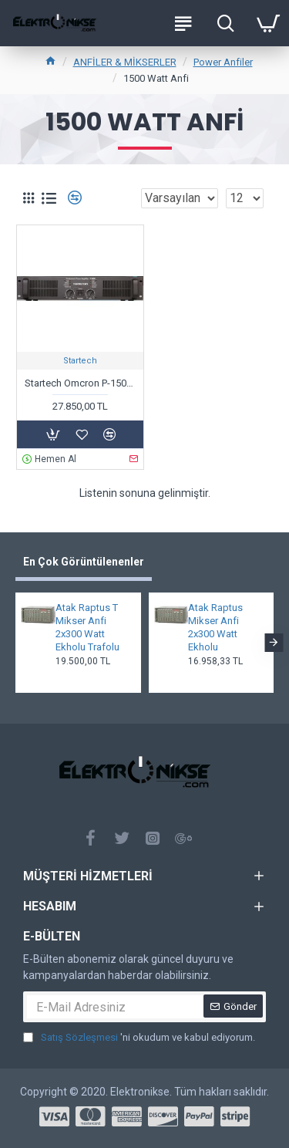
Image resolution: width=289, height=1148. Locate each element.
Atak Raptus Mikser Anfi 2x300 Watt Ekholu (215, 627)
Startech (80, 361)
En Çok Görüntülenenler (83, 561)
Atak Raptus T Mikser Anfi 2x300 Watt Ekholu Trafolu (87, 627)
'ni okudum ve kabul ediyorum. (139, 1037)
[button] (273, 642)
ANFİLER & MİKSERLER (124, 62)
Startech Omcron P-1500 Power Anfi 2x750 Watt (80, 383)
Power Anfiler (223, 62)
